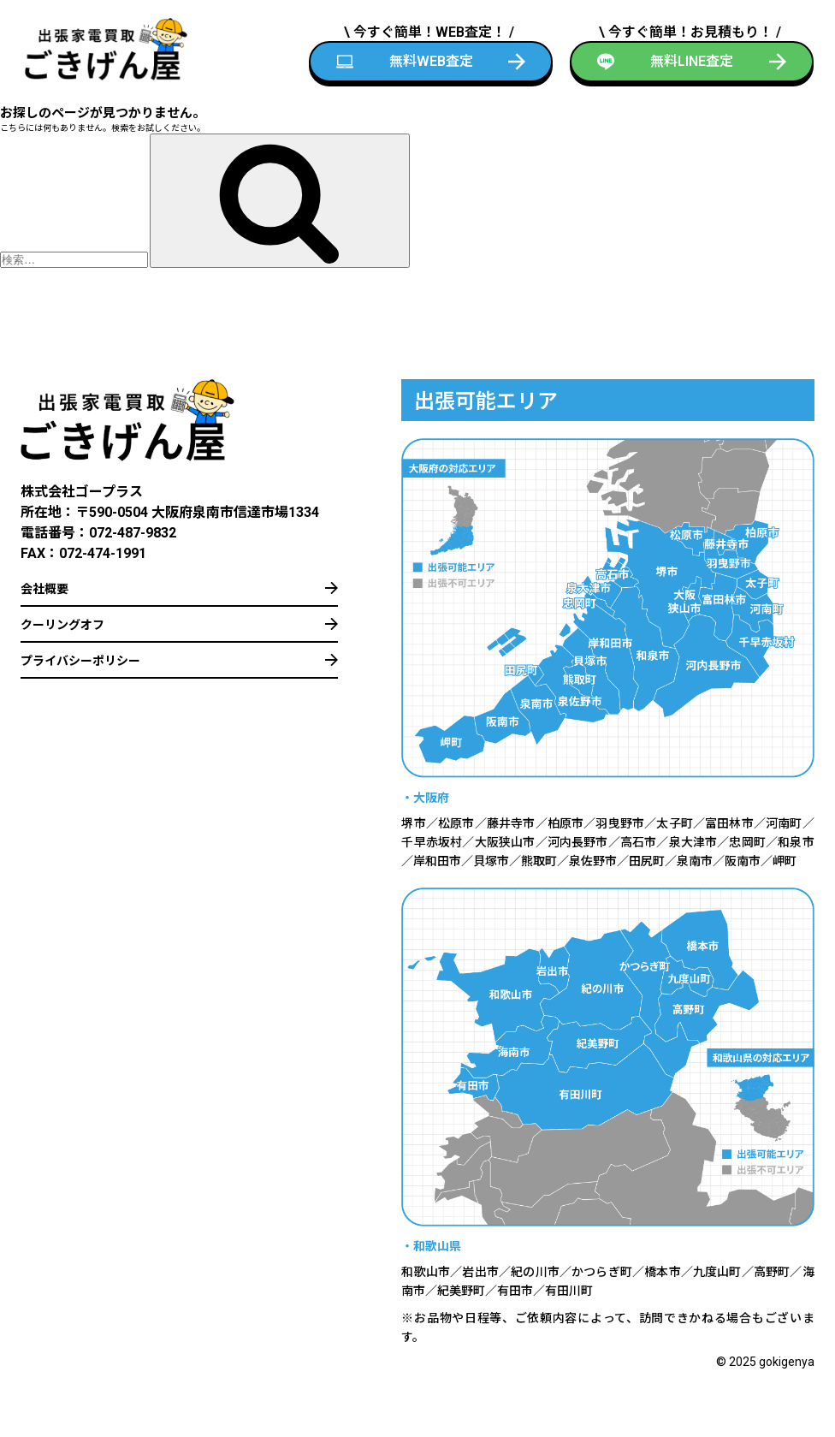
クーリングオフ (62, 625)
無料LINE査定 (691, 61)
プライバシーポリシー (80, 661)
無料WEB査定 (431, 61)
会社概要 (44, 589)
